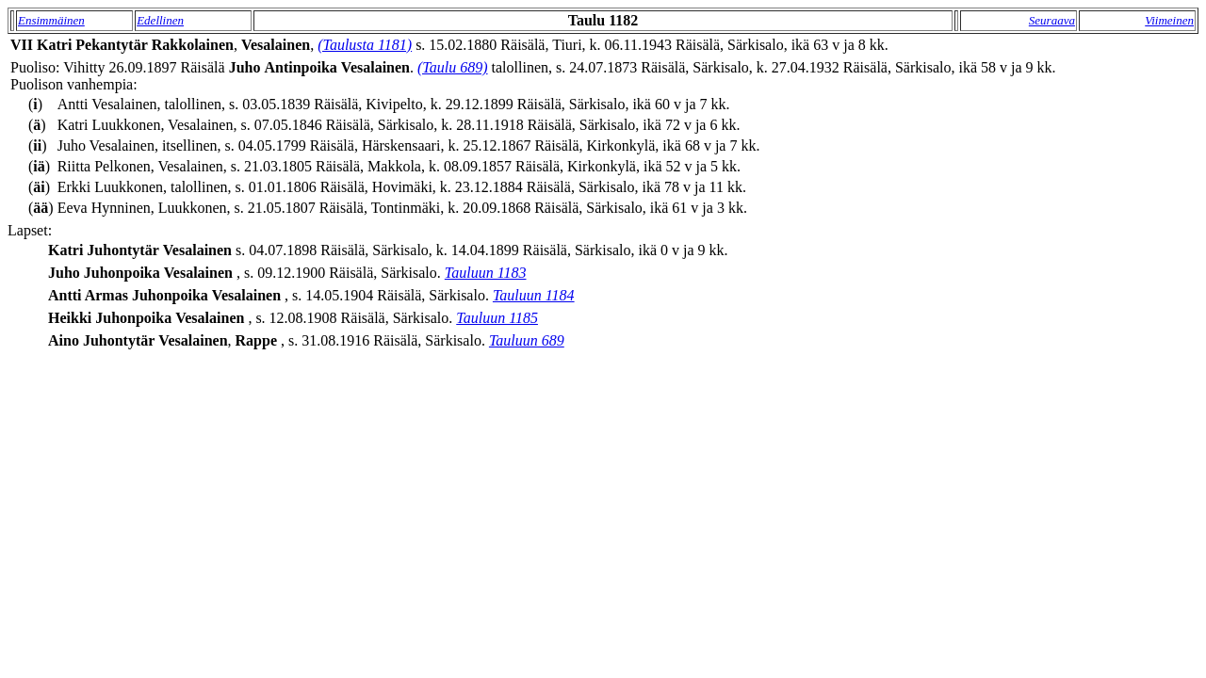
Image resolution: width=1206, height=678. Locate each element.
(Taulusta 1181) (365, 45)
